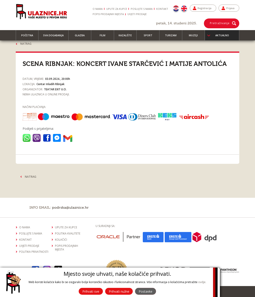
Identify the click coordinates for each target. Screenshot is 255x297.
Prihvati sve (90, 291)
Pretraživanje (220, 23)
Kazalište (127, 37)
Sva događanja (55, 37)
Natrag (25, 44)
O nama (98, 8)
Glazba (82, 37)
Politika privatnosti (33, 251)
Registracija (204, 8)
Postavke (146, 291)
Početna (29, 37)
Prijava (230, 8)
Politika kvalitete (67, 233)
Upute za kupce (116, 8)
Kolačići (61, 239)
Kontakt (162, 8)
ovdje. (202, 282)
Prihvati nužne (119, 291)
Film (104, 37)
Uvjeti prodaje (137, 14)
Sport (150, 37)
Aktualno (222, 35)
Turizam (173, 37)
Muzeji (195, 37)
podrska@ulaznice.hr (70, 207)
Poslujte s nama (142, 8)
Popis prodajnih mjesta (108, 14)
